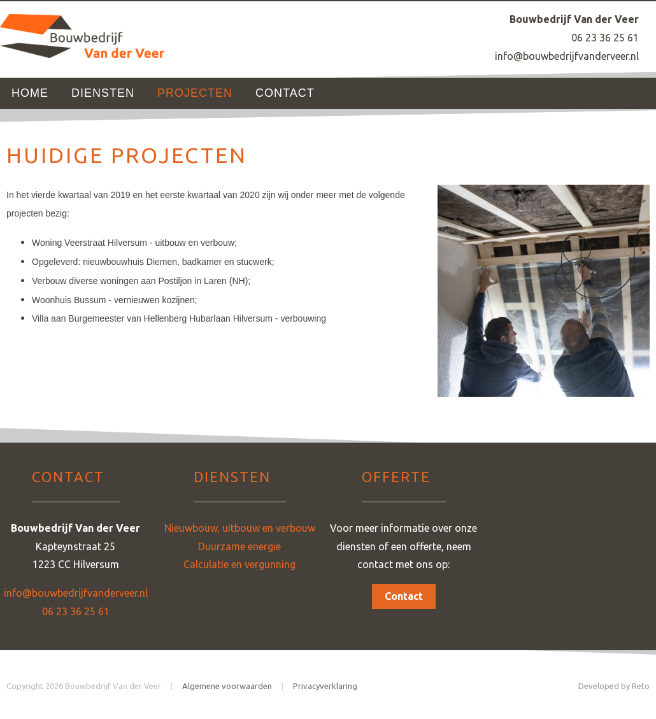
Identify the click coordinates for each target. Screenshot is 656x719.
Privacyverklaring (325, 685)
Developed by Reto (614, 685)
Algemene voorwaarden (227, 685)
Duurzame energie (239, 546)
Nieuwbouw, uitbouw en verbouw (239, 528)
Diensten (102, 93)
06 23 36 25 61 (605, 37)
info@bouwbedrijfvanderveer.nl (567, 56)
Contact (285, 93)
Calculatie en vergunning (239, 564)
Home (29, 93)
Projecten (194, 93)
